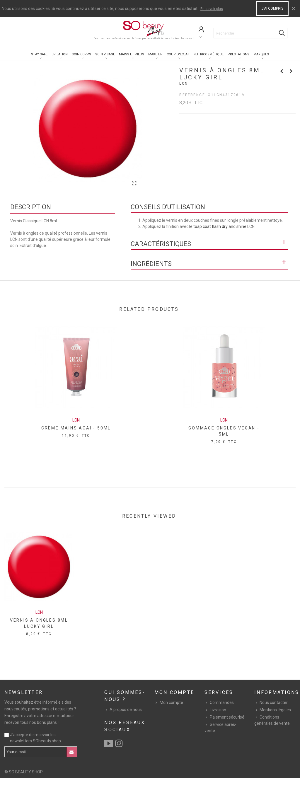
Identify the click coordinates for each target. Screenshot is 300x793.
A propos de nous (123, 710)
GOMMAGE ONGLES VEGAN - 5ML (224, 431)
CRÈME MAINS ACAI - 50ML (76, 428)
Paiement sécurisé (224, 717)
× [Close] (293, 8)
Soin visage (105, 54)
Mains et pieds (131, 54)
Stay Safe (39, 54)
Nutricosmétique (208, 54)
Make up (155, 54)
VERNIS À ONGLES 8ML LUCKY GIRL (39, 623)
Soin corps (81, 54)
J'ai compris (272, 8)
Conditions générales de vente (272, 720)
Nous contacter (271, 703)
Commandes (219, 703)
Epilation (60, 54)
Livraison (215, 710)
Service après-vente (220, 727)
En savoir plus (211, 9)
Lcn (183, 83)
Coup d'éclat (178, 54)
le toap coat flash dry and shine (217, 226)
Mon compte (168, 703)
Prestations (238, 54)
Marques (261, 54)
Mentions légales (272, 710)
